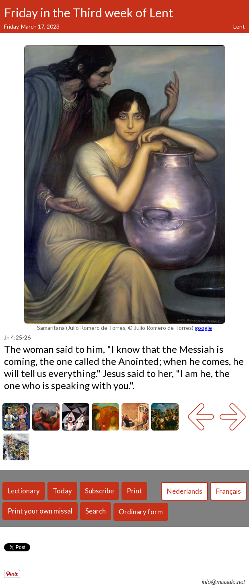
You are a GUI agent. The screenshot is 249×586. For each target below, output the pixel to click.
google (203, 327)
